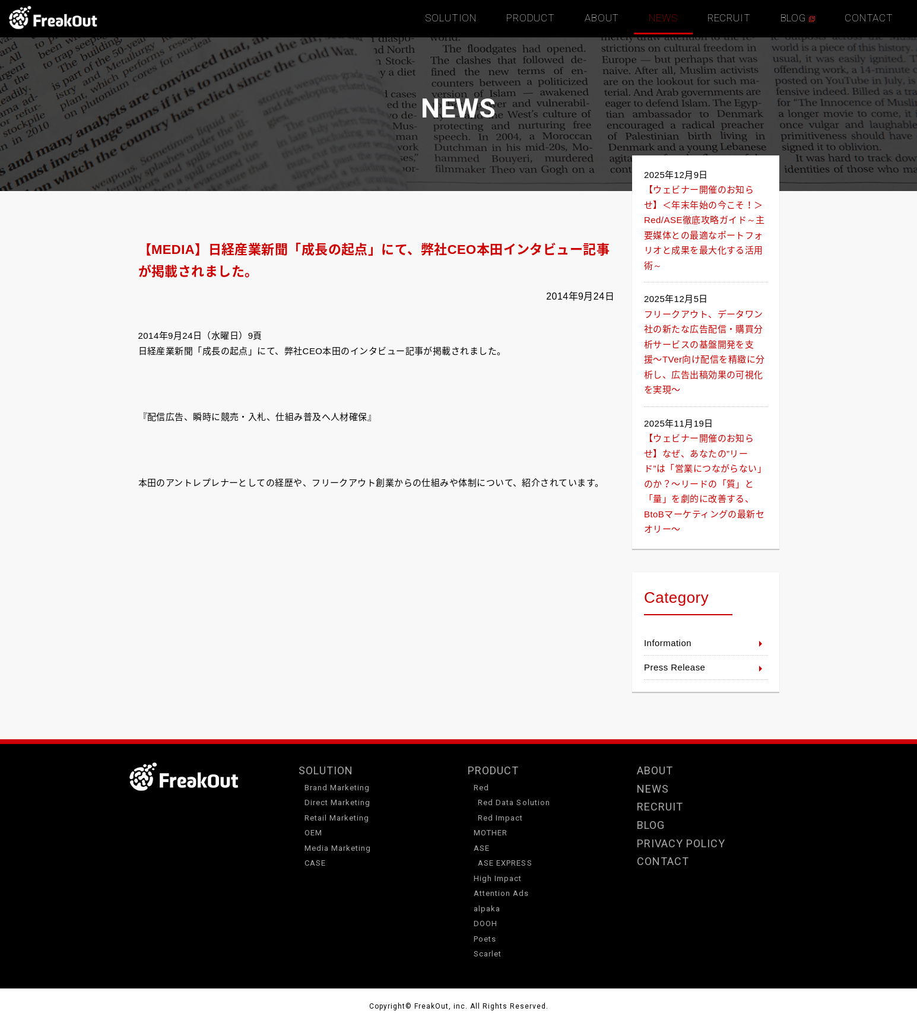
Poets (485, 938)
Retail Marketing (337, 817)
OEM (313, 832)
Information (667, 643)
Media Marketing (338, 848)
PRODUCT (530, 18)
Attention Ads (501, 893)
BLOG (797, 18)
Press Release (674, 667)
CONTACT (869, 18)
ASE (482, 848)
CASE (315, 863)
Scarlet (488, 953)
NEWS (663, 18)
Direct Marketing (337, 802)
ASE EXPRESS (505, 863)
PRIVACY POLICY (681, 843)
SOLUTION (451, 18)
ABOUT (602, 18)
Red (481, 787)
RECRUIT (729, 18)
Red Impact (500, 817)
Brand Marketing (337, 787)
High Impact (498, 878)
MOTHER (490, 832)
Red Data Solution (514, 802)
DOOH (485, 923)
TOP (53, 18)
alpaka (487, 908)
